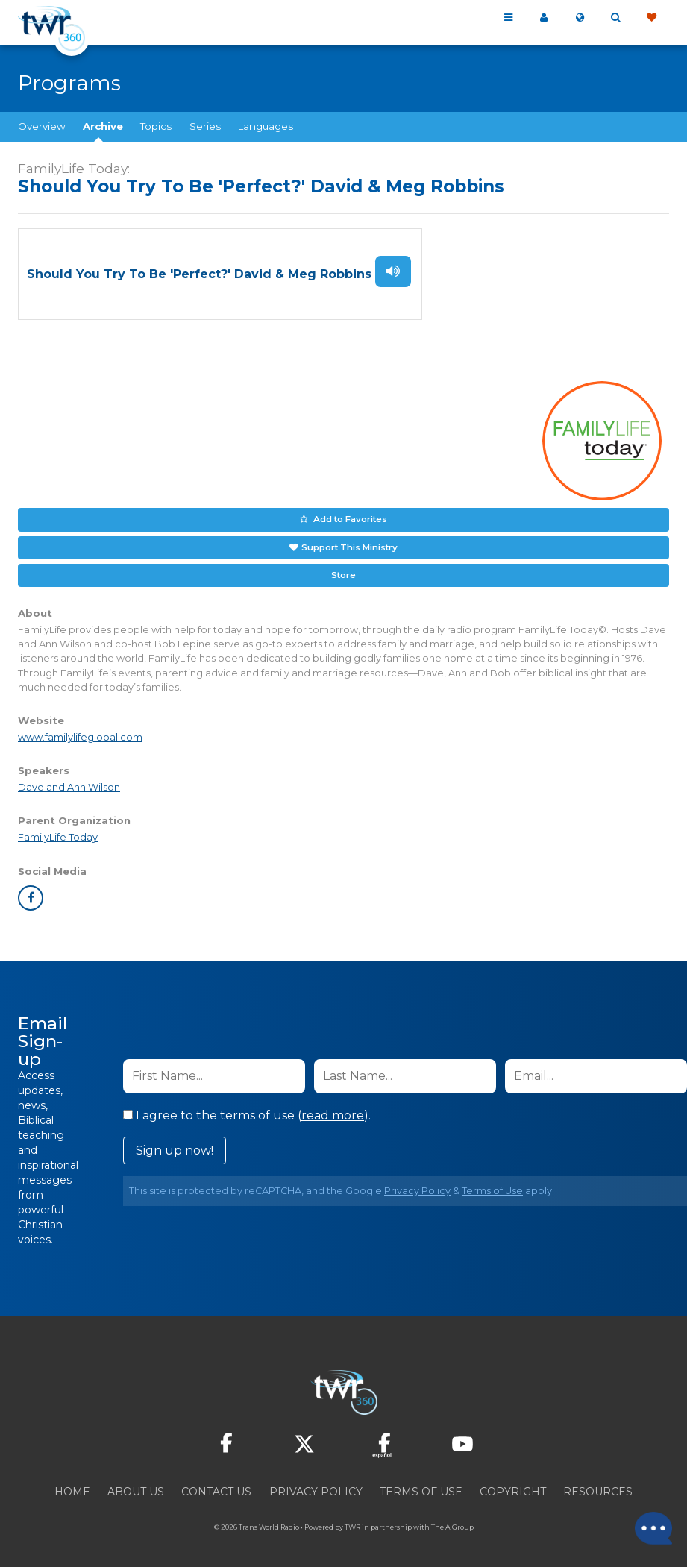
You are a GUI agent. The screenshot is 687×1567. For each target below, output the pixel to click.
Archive (103, 126)
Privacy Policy (417, 1185)
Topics (156, 126)
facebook (30, 892)
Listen (393, 270)
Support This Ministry (348, 543)
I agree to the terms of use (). (247, 1110)
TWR (352, 1522)
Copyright (513, 1486)
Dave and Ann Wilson (69, 782)
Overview (42, 126)
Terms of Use (492, 1185)
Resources (598, 1486)
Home (72, 1486)
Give (651, 18)
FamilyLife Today (58, 832)
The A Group (452, 1522)
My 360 (544, 18)
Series (205, 126)
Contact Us (216, 1486)
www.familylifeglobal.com (80, 732)
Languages (265, 126)
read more (332, 1110)
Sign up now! (174, 1145)
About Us (135, 1486)
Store (344, 570)
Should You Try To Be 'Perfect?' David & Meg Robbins (199, 273)
